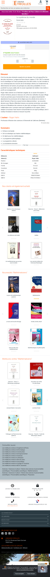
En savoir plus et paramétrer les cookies (32, 569)
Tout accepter (19, 573)
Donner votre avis (21, 26)
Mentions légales (5, 552)
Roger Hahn (20, 20)
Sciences (5, 469)
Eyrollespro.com (18, 547)
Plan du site (29, 552)
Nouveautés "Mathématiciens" (14, 272)
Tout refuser (31, 573)
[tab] (13, 47)
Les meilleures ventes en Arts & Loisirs (13, 459)
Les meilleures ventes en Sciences (12, 455)
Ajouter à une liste (25, 42)
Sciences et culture (14, 469)
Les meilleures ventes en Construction (13, 452)
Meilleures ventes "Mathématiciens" (17, 359)
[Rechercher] (23, 8)
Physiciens (31, 475)
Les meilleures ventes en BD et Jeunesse (14, 465)
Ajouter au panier (25, 67)
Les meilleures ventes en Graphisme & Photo (15, 448)
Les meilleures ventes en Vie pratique (13, 461)
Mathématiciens (33, 471)
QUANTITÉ (25, 58)
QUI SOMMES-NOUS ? (7, 513)
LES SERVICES (25, 523)
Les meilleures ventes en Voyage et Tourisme (15, 463)
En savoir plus (45, 123)
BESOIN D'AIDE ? (25, 520)
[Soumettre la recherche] (48, 8)
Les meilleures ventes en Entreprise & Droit (14, 454)
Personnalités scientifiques (19, 471)
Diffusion (25, 547)
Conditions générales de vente (18, 552)
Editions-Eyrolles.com (7, 547)
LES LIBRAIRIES (25, 516)
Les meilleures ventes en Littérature (12, 457)
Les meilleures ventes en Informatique (13, 450)
